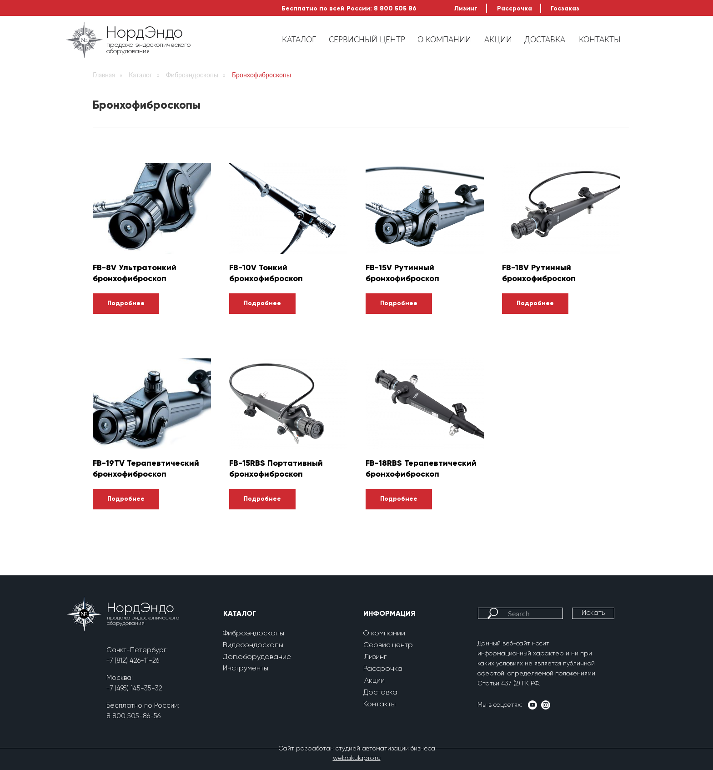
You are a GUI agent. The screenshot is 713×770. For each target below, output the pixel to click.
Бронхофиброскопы (261, 75)
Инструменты (245, 668)
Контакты (379, 704)
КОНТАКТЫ (600, 39)
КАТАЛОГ (299, 39)
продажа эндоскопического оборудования (148, 48)
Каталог (140, 75)
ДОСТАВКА (544, 39)
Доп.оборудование (257, 657)
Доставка (380, 692)
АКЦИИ (498, 39)
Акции (374, 680)
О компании (384, 633)
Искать (593, 613)
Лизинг (465, 8)
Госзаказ (565, 8)
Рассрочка (514, 8)
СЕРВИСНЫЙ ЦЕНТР (367, 39)
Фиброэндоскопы (192, 75)
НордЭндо (144, 33)
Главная (104, 75)
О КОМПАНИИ (444, 39)
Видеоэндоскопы (253, 645)
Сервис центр (388, 645)
